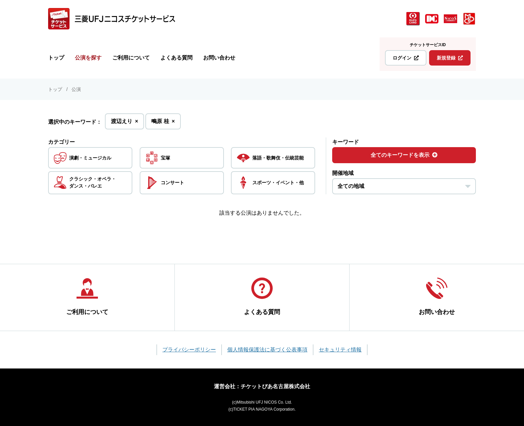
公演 (76, 89)
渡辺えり (124, 123)
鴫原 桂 (163, 123)
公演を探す (88, 58)
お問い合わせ (219, 58)
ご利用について (131, 58)
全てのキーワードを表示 (404, 155)
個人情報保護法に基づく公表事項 (267, 349)
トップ (56, 58)
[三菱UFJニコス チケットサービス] (111, 18)
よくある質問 (176, 58)
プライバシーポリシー (189, 349)
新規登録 (450, 58)
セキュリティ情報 (340, 349)
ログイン (406, 58)
